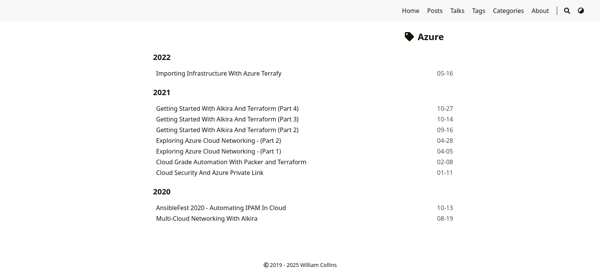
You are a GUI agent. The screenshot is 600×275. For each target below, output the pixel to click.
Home (411, 10)
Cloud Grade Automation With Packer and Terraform (231, 162)
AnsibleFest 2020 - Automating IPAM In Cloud (221, 208)
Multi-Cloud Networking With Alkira (207, 218)
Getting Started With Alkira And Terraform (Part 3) (227, 119)
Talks (458, 10)
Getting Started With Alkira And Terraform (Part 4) (227, 108)
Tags (479, 10)
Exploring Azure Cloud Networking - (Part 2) (218, 140)
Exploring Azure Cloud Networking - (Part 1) (218, 151)
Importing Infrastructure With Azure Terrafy (218, 73)
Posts (435, 10)
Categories (509, 10)
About (541, 10)
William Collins (318, 265)
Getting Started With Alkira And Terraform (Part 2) (227, 130)
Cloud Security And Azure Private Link (210, 172)
